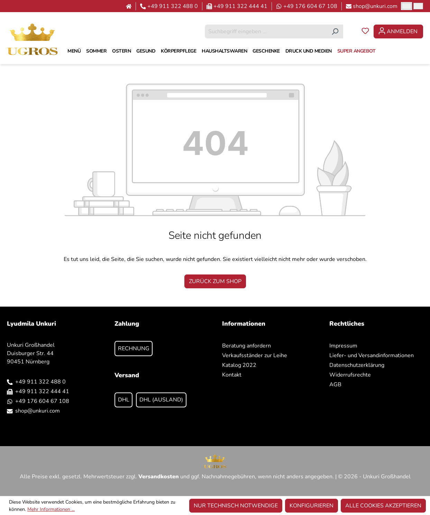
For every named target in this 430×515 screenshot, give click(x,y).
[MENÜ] (74, 51)
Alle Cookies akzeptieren (383, 505)
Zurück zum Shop (215, 281)
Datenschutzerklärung (356, 365)
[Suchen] (335, 31)
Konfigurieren (311, 505)
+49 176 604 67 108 (310, 6)
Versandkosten (158, 476)
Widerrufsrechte (350, 375)
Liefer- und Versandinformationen (371, 355)
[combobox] (266, 31)
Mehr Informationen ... (51, 509)
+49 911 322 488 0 (172, 6)
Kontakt (231, 375)
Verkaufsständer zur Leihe (254, 355)
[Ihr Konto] (398, 31)
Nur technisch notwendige (236, 505)
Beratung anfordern (246, 346)
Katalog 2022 (239, 365)
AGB (335, 384)
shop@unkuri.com (375, 6)
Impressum (343, 346)
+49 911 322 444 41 (240, 6)
